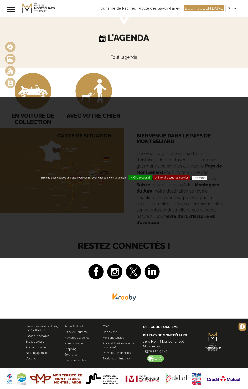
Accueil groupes (36, 347)
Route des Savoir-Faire (160, 8)
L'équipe (31, 358)
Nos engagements (37, 352)
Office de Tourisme (76, 332)
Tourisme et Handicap (116, 358)
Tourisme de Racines (117, 8)
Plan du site (110, 332)
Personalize (200, 177)
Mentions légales (113, 337)
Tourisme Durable (75, 360)
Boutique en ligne (204, 8)
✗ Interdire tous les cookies (171, 177)
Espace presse (35, 341)
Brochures (70, 354)
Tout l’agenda (124, 57)
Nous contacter (74, 343)
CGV (106, 326)
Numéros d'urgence (76, 337)
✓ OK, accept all (140, 177)
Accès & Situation (75, 326)
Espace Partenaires (37, 336)
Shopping (70, 349)
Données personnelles (117, 352)
